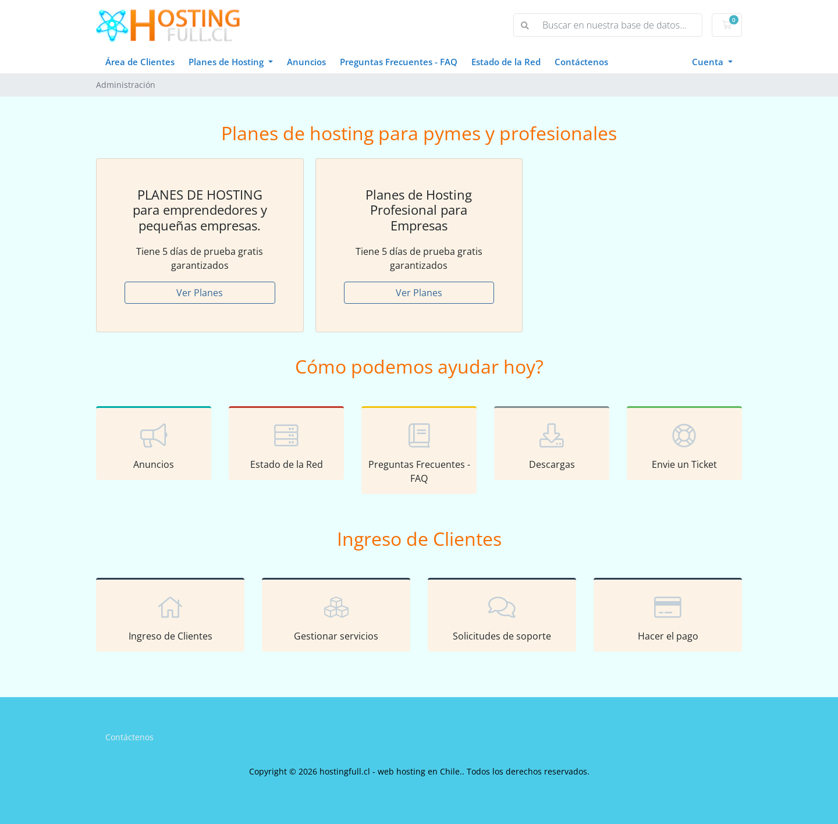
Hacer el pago (668, 616)
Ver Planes (199, 292)
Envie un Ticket (684, 445)
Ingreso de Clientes (170, 616)
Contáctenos (581, 62)
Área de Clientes (140, 62)
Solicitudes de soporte (502, 616)
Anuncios (306, 62)
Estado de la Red (506, 62)
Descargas (551, 445)
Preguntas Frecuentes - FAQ (398, 62)
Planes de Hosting (227, 62)
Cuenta (709, 62)
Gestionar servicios (336, 616)
